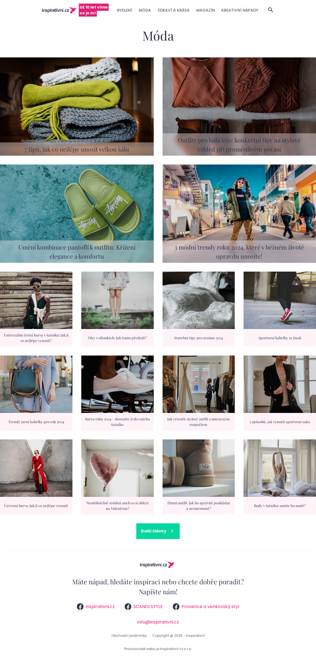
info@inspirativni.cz (158, 622)
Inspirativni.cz (96, 606)
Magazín (205, 10)
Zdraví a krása (174, 10)
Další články (153, 531)
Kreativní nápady (239, 10)
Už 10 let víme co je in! (94, 10)
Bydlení (124, 10)
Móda (145, 10)
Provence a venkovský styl (206, 606)
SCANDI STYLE (144, 606)
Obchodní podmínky (129, 635)
